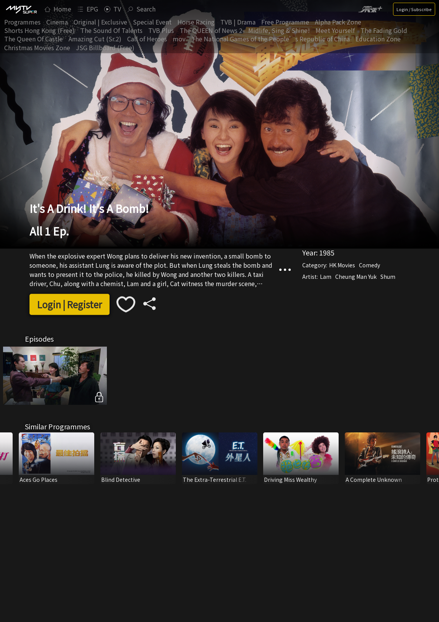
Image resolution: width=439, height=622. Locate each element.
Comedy (369, 265)
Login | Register (69, 304)
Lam (325, 277)
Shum (387, 277)
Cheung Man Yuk (356, 277)
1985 (326, 253)
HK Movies (342, 265)
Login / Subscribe (414, 9)
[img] (21, 9)
